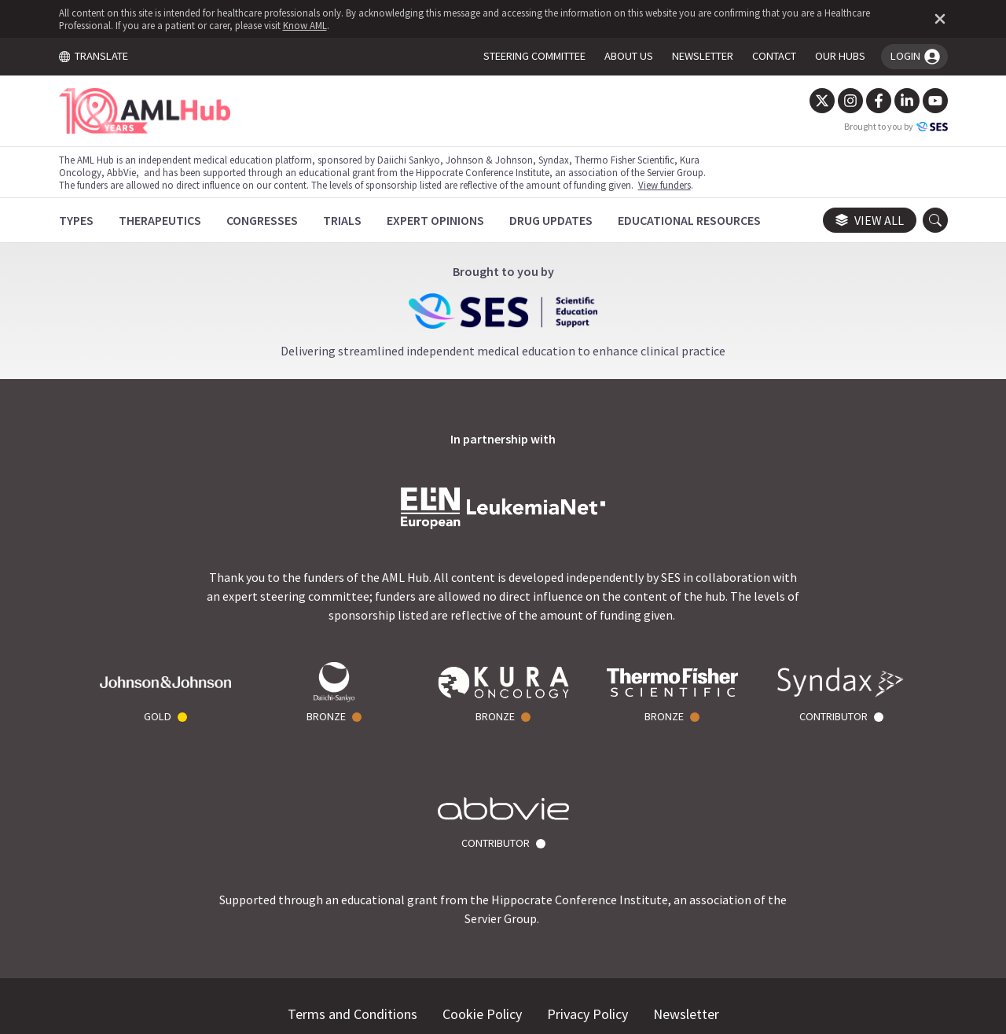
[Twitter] (820, 100)
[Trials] (343, 220)
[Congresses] (263, 220)
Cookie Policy (482, 887)
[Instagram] (848, 100)
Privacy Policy (587, 887)
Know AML (306, 25)
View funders (665, 184)
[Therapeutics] (160, 220)
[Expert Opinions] (436, 220)
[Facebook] (877, 100)
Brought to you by (894, 126)
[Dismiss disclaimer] (935, 19)
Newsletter (686, 887)
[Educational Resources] (690, 220)
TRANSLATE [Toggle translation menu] (94, 56)
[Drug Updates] (551, 220)
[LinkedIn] (905, 100)
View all (868, 220)
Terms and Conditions (352, 887)
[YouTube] (933, 100)
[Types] (77, 220)
